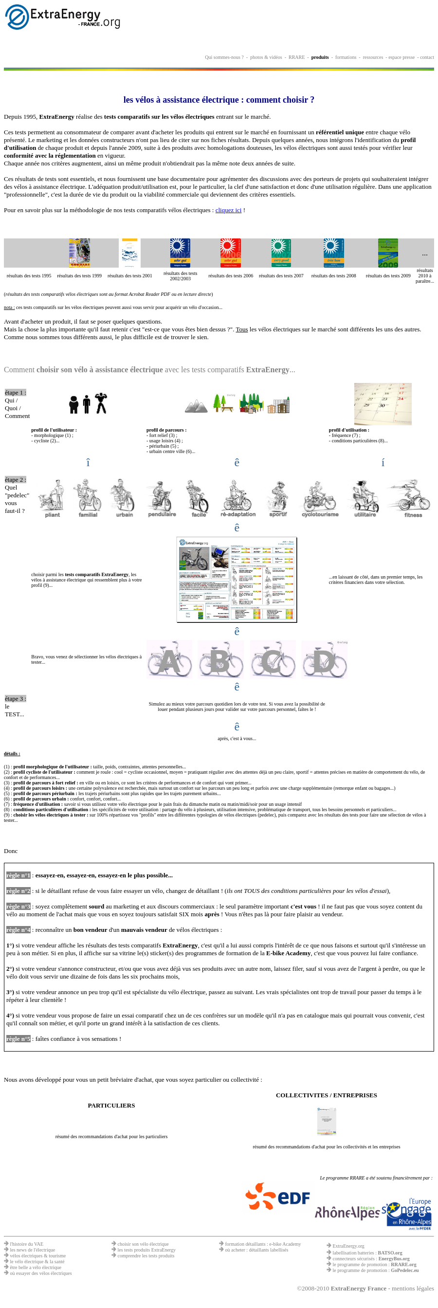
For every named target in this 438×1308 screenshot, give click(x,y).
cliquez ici (229, 210)
